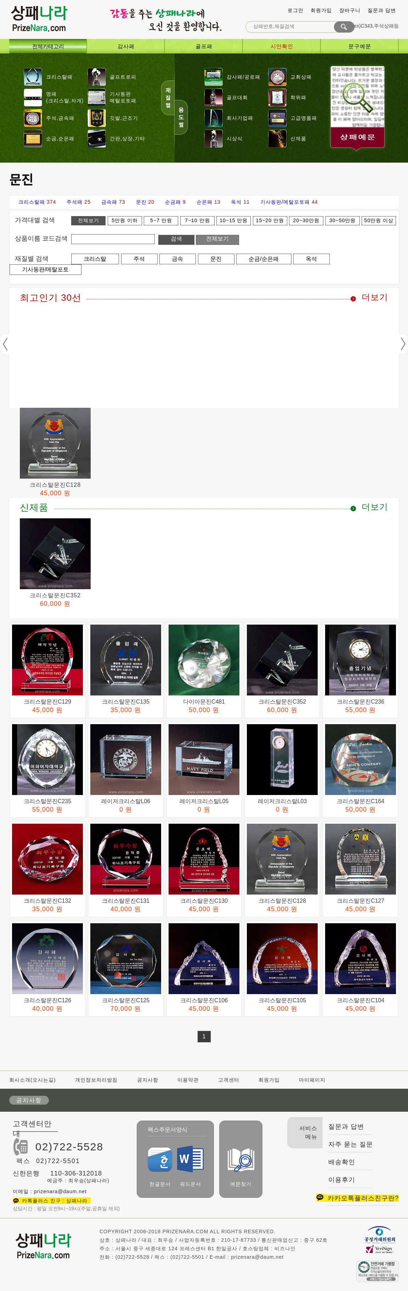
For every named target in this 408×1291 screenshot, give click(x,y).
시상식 (235, 138)
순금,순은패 (60, 138)
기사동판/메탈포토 (45, 269)
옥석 (236, 202)
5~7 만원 (161, 220)
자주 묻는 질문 (350, 1144)
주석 (139, 259)
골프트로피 (123, 77)
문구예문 (359, 46)
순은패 (204, 202)
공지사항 (147, 1080)
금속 (177, 259)
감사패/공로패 (243, 77)
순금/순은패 (263, 259)
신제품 (298, 138)
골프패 (204, 46)
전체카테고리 (48, 46)
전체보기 (88, 220)
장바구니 (350, 10)
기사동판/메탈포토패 (285, 202)
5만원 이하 (125, 220)
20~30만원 (306, 220)
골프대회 (237, 97)
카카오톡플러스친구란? (357, 1198)
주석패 (75, 202)
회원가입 (321, 10)
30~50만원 (342, 220)
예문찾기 (241, 1167)
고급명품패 (303, 118)
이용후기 (341, 1179)
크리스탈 (95, 259)
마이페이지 (312, 1080)
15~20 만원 (270, 220)
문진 (141, 202)
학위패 (298, 97)
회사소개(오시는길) (33, 1080)
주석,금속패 (60, 118)
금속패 (109, 202)
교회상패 (301, 77)
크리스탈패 (59, 77)
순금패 (173, 202)
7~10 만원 (197, 220)
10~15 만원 (234, 220)
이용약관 (188, 1080)
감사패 (126, 46)
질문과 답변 (382, 10)
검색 (176, 239)
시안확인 (282, 46)
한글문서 (160, 1167)
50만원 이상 (378, 220)
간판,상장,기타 (127, 138)
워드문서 (190, 1166)
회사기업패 (240, 118)
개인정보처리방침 (96, 1080)
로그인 (296, 10)
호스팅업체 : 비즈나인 (269, 1248)
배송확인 (341, 1162)
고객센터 (228, 1080)
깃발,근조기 (124, 118)
